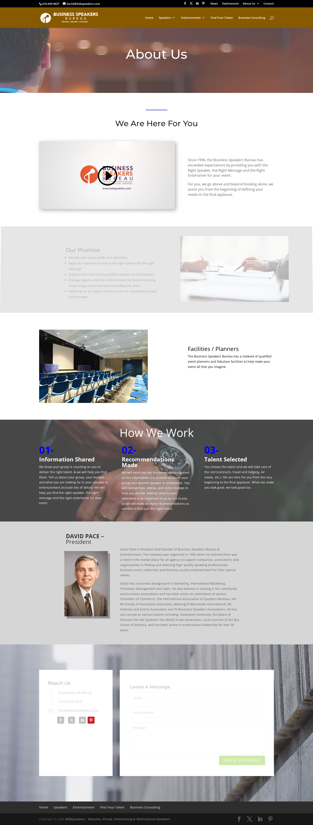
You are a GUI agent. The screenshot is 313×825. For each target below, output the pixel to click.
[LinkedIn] (197, 4)
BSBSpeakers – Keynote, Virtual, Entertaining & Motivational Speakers (117, 819)
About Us (249, 3)
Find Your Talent (222, 18)
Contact (268, 3)
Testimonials (230, 3)
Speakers (165, 18)
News (214, 3)
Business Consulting (251, 18)
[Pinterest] (203, 4)
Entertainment (191, 18)
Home (149, 18)
